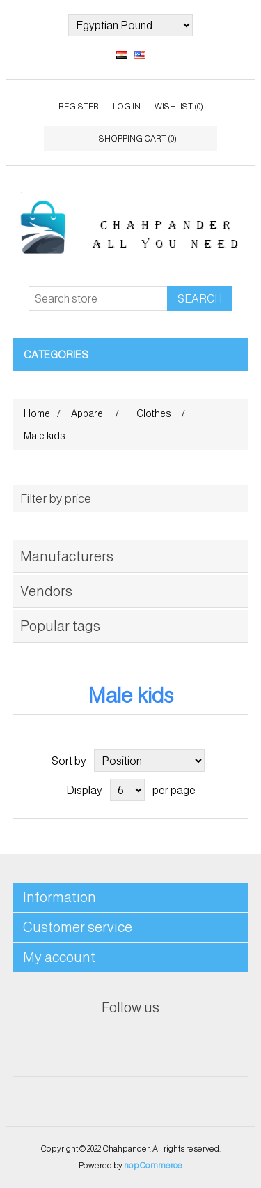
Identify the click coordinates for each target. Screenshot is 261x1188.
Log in (127, 107)
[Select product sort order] (149, 760)
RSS (164, 1042)
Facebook (97, 1042)
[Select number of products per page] (127, 790)
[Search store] (98, 298)
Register (78, 107)
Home (37, 413)
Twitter (131, 1042)
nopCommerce (153, 1166)
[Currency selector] (130, 25)
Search (199, 299)
